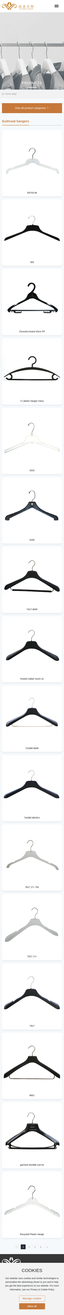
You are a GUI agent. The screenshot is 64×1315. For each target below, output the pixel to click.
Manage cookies (32, 1298)
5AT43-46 (32, 192)
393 (32, 262)
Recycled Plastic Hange (32, 1234)
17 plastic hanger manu (32, 401)
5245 (32, 540)
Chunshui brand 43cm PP (32, 331)
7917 (32, 1026)
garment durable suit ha (32, 1165)
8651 (32, 1095)
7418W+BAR (32, 748)
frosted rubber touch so (32, 678)
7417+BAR (31, 609)
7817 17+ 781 (32, 887)
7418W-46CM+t (32, 817)
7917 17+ (32, 956)
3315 (32, 470)
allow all (32, 1306)
